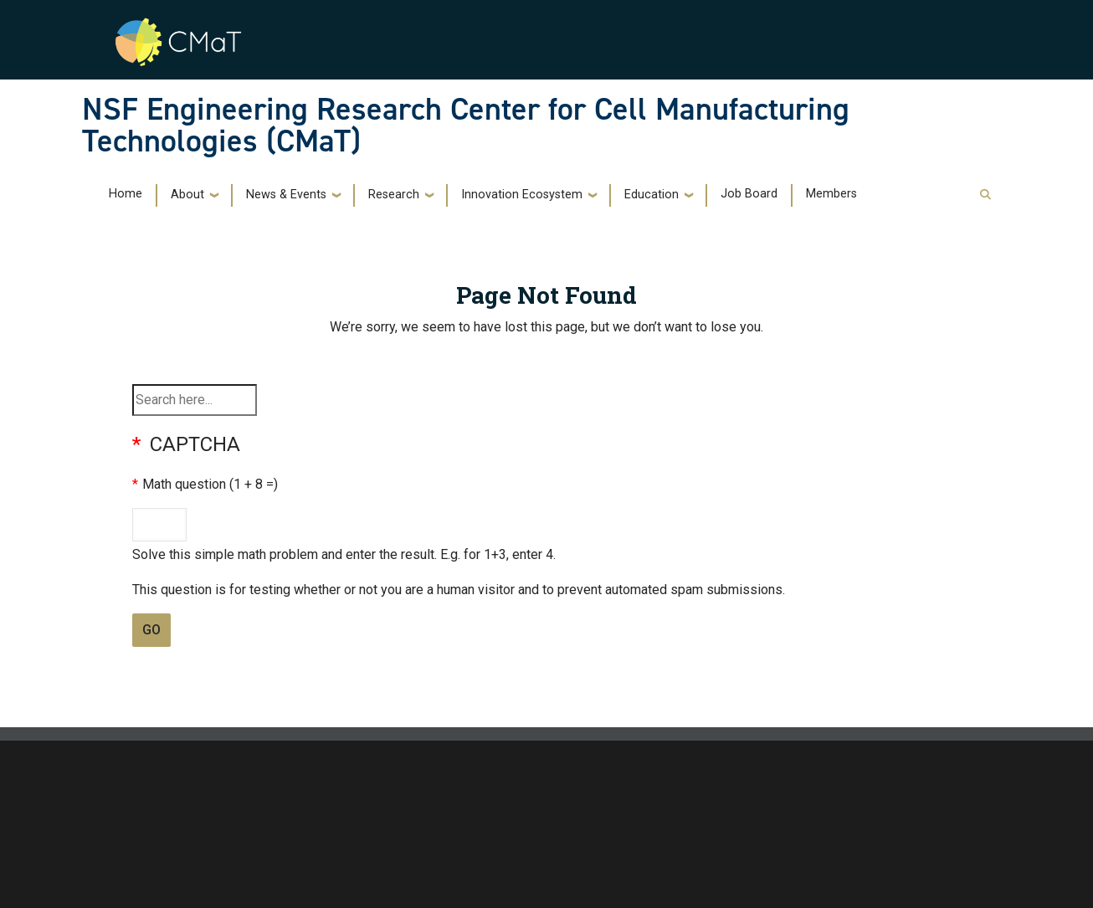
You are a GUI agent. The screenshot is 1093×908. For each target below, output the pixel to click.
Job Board (749, 194)
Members (831, 194)
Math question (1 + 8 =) (210, 484)
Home (125, 194)
